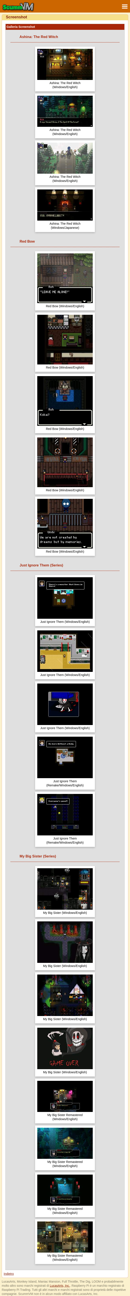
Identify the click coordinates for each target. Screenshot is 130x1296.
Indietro (9, 1273)
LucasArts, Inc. (60, 1285)
